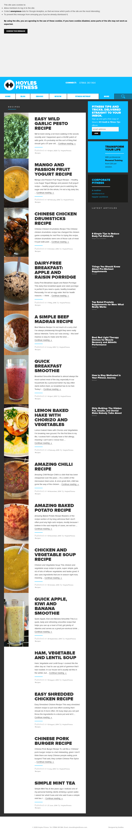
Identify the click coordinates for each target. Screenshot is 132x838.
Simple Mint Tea (55, 783)
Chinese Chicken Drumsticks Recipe (56, 218)
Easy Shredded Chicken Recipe (54, 696)
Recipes (38, 153)
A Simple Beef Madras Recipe (54, 319)
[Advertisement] (66, 53)
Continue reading (67, 143)
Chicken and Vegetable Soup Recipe (55, 554)
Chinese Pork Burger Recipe (53, 741)
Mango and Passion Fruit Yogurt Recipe (53, 169)
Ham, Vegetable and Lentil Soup (55, 655)
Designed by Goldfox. (116, 827)
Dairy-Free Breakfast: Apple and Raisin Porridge (55, 270)
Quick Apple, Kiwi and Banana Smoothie (51, 606)
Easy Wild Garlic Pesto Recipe (51, 123)
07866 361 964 (58, 827)
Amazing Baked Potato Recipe (54, 508)
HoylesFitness (66, 151)
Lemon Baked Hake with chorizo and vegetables (52, 417)
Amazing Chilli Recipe (54, 467)
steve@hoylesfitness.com (78, 827)
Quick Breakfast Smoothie (48, 366)
